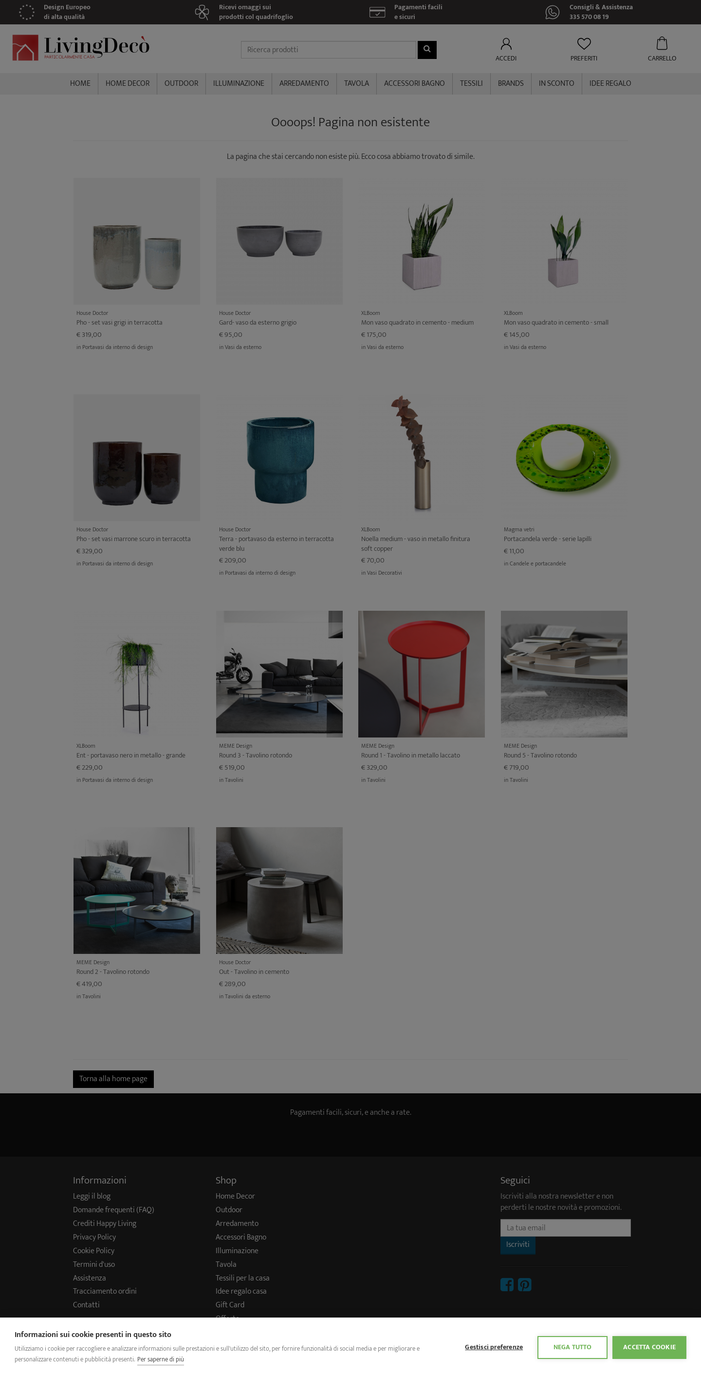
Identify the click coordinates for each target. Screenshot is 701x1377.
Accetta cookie (649, 1347)
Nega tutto (572, 1347)
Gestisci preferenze (494, 1347)
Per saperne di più (160, 1359)
